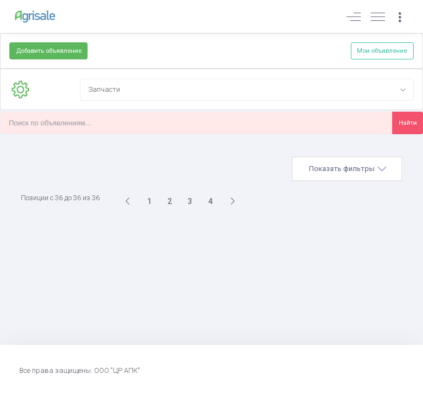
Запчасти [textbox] (104, 89)
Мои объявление (382, 50)
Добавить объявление (49, 50)
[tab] (347, 169)
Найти (408, 123)
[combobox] (247, 90)
